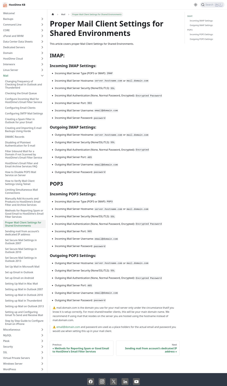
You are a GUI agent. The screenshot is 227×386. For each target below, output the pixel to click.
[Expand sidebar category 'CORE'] (42, 30)
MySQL (7, 335)
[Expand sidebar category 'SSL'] (42, 352)
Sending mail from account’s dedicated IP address (22, 233)
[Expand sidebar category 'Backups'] (42, 18)
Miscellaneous (11, 329)
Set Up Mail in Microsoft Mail (22, 266)
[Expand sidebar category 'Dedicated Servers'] (42, 47)
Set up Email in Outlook (19, 272)
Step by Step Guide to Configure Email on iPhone (24, 322)
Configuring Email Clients (20, 107)
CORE (6, 30)
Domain (8, 53)
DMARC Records (14, 136)
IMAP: (190, 16)
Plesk (6, 341)
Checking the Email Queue (21, 93)
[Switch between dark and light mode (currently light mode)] (195, 4)
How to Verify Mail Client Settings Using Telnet (20, 182)
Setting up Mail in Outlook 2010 (24, 295)
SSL (5, 352)
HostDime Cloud (13, 58)
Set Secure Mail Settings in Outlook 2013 (21, 259)
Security (8, 346)
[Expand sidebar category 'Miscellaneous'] (42, 329)
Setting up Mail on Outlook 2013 (24, 306)
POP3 (189, 29)
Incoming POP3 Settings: (201, 34)
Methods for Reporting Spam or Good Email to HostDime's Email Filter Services (24, 214)
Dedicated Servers (14, 47)
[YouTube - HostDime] (136, 384)
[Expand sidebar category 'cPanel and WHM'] (42, 35)
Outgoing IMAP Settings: (201, 25)
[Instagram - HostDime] (102, 384)
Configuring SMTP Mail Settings (24, 113)
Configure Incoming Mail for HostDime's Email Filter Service (23, 100)
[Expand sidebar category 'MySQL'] (42, 335)
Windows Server (13, 363)
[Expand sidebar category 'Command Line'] (42, 24)
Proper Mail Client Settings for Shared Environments (23, 224)
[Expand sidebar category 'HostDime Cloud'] (42, 58)
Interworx (9, 64)
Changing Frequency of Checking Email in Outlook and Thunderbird (23, 84)
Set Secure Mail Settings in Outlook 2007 (21, 241)
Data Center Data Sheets (18, 41)
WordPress (9, 369)
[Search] (212, 5)
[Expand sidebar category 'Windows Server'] (42, 363)
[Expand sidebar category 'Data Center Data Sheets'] (42, 41)
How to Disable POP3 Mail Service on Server (20, 173)
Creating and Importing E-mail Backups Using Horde (23, 129)
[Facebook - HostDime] (91, 384)
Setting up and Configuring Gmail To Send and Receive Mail (24, 313)
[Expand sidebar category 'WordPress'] (42, 369)
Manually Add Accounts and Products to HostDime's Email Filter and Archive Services (23, 202)
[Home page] (53, 14)
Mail (5, 75)
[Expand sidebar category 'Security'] (42, 346)
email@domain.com (68, 327)
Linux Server (10, 70)
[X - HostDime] (114, 384)
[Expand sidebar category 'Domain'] (42, 52)
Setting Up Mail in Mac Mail (21, 283)
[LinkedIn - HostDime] (125, 384)
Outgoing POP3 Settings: (201, 39)
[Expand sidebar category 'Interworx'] (42, 64)
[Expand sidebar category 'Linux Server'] (42, 69)
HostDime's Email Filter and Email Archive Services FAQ (21, 164)
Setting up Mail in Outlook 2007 (24, 289)
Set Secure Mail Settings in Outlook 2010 (21, 250)
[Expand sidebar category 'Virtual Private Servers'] (42, 357)
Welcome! (9, 13)
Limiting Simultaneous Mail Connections (21, 191)
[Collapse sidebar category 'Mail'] (42, 75)
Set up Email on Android (19, 278)
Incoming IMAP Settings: (201, 20)
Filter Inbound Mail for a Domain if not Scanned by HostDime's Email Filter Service (23, 154)
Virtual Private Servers (16, 358)
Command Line (12, 24)
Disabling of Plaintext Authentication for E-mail (20, 144)
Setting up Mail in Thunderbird (23, 300)
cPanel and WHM (13, 36)
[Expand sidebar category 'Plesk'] (42, 340)
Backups (8, 19)
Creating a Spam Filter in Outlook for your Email (20, 120)
